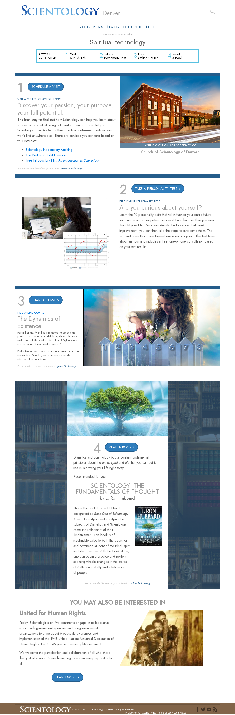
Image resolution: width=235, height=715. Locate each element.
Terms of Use (165, 713)
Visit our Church (78, 56)
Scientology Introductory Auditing (49, 150)
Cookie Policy (149, 713)
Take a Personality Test (116, 56)
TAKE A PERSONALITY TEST (156, 189)
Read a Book (177, 56)
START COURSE (44, 300)
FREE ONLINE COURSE (30, 313)
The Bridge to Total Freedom (46, 155)
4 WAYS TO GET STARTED (47, 56)
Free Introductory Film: (63, 160)
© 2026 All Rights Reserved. (104, 709)
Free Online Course (148, 56)
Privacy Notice (132, 713)
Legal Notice (180, 713)
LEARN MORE (65, 677)
